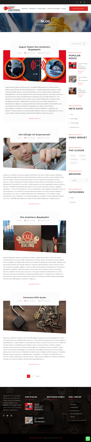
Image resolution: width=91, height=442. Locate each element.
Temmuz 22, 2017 (45, 53)
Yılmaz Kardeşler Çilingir (35, 438)
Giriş (71, 114)
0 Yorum (19, 53)
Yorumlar (74, 123)
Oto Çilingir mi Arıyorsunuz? (35, 142)
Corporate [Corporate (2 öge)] (82, 156)
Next (38, 376)
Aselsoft (60, 438)
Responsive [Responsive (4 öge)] (82, 163)
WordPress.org (74, 127)
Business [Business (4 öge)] (73, 156)
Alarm (28, 53)
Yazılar (73, 118)
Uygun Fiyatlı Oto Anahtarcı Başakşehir (82, 66)
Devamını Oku (34, 119)
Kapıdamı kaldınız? (78, 8)
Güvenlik (32, 53)
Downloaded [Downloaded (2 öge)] (74, 159)
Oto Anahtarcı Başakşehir (34, 226)
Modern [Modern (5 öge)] (73, 163)
